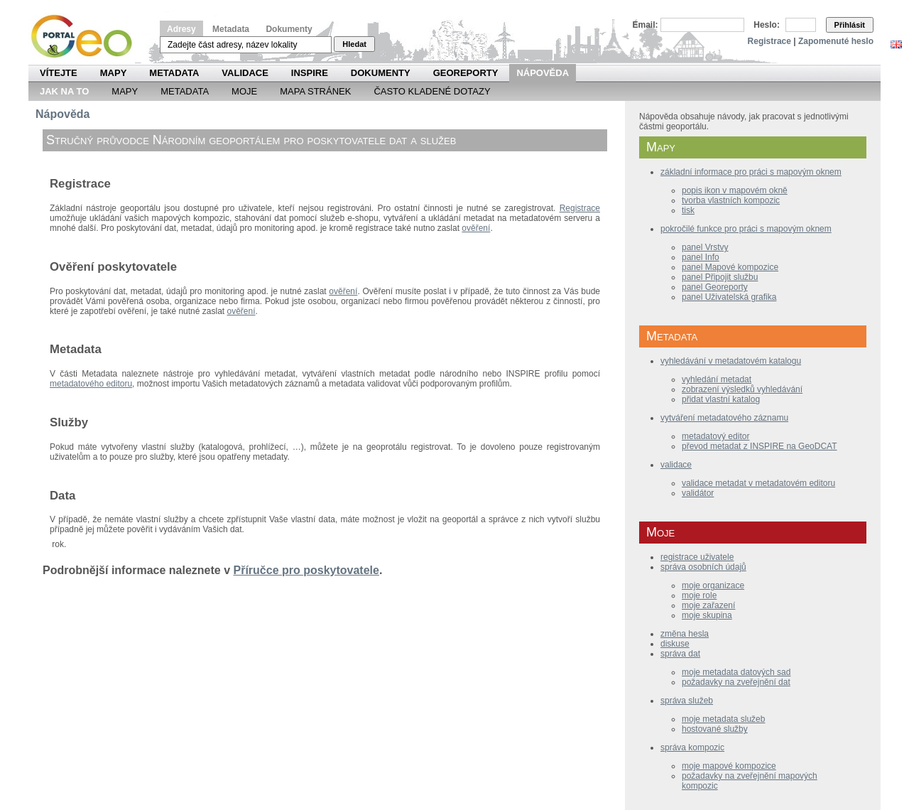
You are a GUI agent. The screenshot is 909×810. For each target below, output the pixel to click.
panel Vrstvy (705, 247)
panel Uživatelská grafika (729, 297)
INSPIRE (309, 73)
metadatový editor (715, 436)
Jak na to (64, 91)
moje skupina (707, 615)
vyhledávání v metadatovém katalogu (730, 361)
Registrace (769, 41)
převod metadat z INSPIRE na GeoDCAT (759, 446)
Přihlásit (849, 25)
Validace (245, 73)
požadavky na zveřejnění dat (736, 682)
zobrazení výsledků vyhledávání (742, 389)
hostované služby (715, 729)
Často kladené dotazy (432, 91)
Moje (244, 91)
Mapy (113, 73)
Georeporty (466, 73)
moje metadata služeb (723, 719)
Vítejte (58, 73)
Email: (645, 25)
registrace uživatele (697, 557)
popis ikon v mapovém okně (735, 190)
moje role (699, 595)
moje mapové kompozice (729, 766)
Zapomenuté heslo (835, 41)
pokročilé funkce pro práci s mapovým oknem (746, 229)
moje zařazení (708, 605)
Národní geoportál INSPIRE (87, 36)
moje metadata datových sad (736, 672)
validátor (698, 493)
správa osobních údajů (703, 567)
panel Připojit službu (720, 277)
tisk (688, 210)
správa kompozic (692, 747)
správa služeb (686, 701)
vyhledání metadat (716, 379)
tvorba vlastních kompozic (731, 200)
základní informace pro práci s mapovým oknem (751, 172)
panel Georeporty (715, 287)
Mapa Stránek (315, 91)
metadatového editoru (91, 384)
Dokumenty (289, 29)
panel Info (700, 257)
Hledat (354, 44)
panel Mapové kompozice (730, 267)
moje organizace (713, 585)
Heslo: (766, 25)
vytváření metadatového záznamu (724, 418)
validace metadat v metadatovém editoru (758, 483)
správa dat (680, 654)
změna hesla (684, 634)
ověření (476, 228)
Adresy (181, 29)
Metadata (230, 29)
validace (676, 465)
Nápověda (542, 73)
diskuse (675, 644)
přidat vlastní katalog (721, 399)
